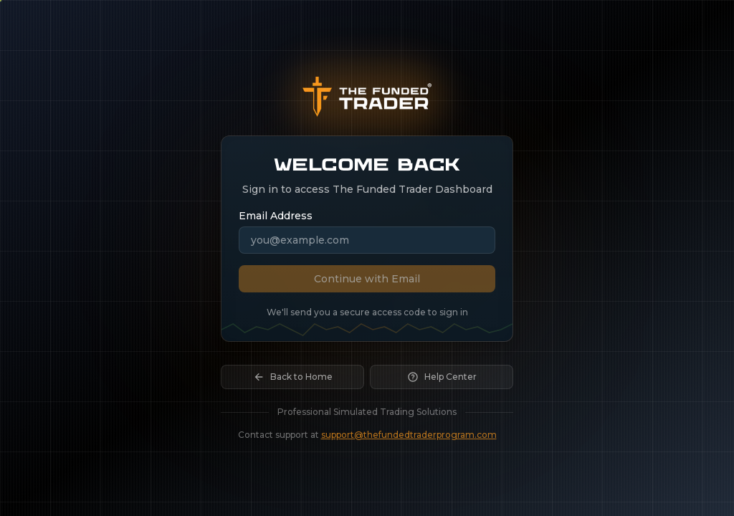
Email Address (276, 216)
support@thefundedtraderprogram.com (409, 439)
